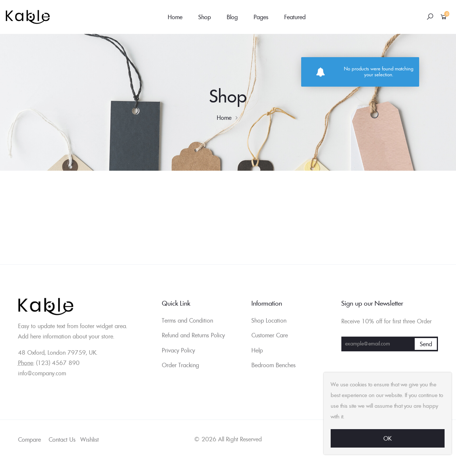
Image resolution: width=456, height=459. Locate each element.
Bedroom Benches (273, 365)
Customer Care (269, 335)
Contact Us (62, 439)
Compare (29, 439)
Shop (204, 17)
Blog (232, 17)
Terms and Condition (187, 320)
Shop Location (268, 320)
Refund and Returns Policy (193, 335)
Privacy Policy (178, 350)
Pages (261, 17)
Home (175, 17)
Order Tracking (180, 365)
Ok (387, 438)
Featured (295, 17)
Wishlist (89, 439)
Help (257, 350)
